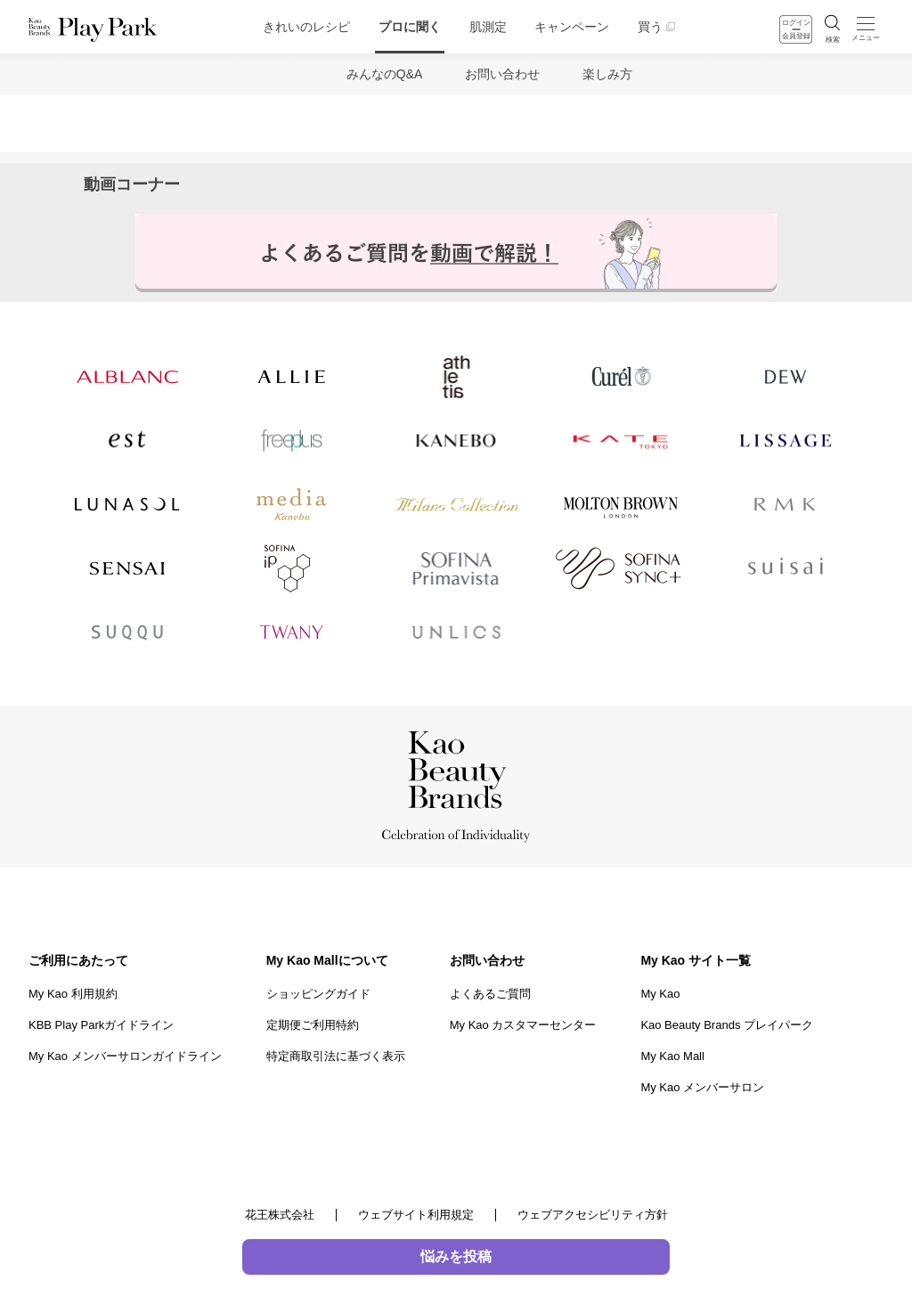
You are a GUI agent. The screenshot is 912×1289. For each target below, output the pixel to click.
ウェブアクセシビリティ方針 (592, 1214)
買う (650, 27)
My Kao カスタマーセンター (523, 1025)
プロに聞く (410, 27)
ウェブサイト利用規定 (416, 1214)
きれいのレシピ (306, 27)
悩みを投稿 (456, 1256)
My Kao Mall (672, 1056)
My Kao (660, 993)
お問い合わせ (502, 74)
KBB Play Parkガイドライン (101, 1025)
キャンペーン (571, 27)
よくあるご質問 (490, 993)
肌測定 (488, 27)
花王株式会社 (279, 1214)
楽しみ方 (607, 74)
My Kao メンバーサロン (702, 1087)
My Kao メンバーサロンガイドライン (125, 1056)
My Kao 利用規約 (73, 993)
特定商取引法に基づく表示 (335, 1056)
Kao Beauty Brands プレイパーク (726, 1025)
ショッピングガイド (318, 993)
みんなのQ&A (384, 74)
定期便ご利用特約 (312, 1025)
